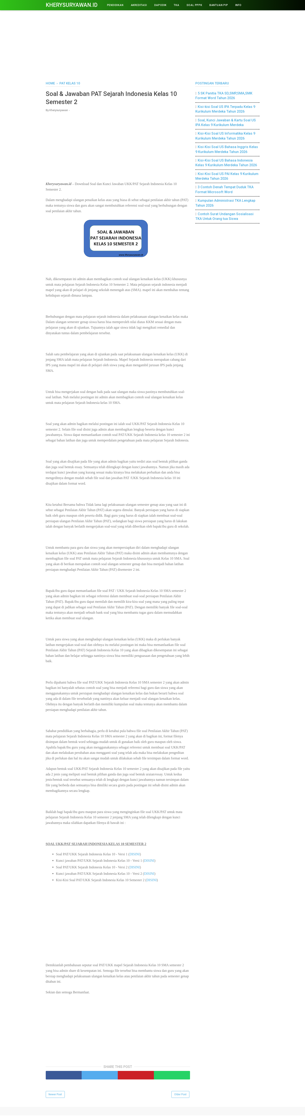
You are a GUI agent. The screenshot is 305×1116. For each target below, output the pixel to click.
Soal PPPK (194, 5)
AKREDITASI (139, 5)
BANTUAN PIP (218, 5)
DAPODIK (160, 5)
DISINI (135, 854)
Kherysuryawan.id (71, 5)
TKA (176, 5)
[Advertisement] (152, 45)
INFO (238, 5)
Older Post (180, 1095)
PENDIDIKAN (115, 5)
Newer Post (55, 1095)
